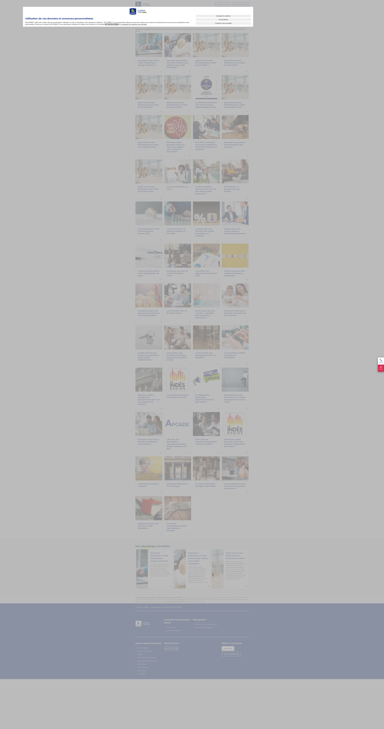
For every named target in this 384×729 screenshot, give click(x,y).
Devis (380, 368)
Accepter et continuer (223, 16)
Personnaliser (223, 19)
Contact (381, 361)
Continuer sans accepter (223, 23)
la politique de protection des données (134, 24)
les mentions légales (112, 24)
